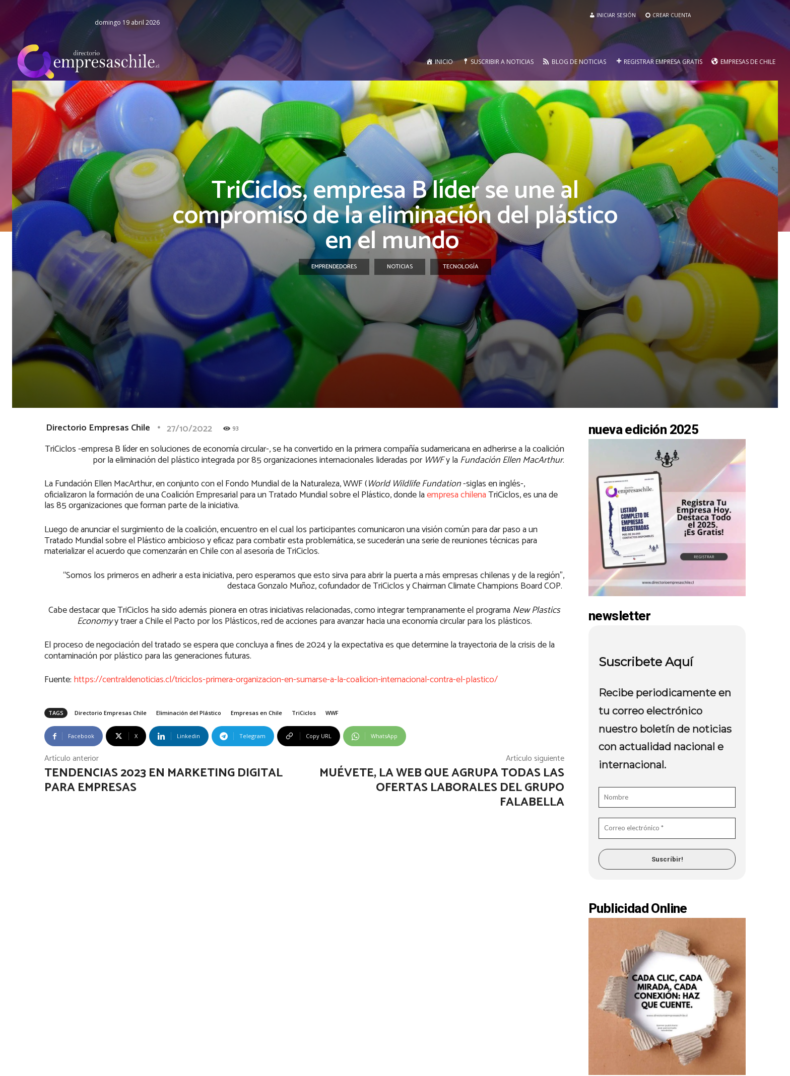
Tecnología (460, 267)
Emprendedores (334, 267)
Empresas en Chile (256, 712)
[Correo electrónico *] (667, 828)
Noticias (399, 267)
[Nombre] (667, 797)
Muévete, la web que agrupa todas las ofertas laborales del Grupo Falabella (441, 787)
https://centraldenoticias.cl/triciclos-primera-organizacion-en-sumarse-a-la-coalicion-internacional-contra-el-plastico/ (286, 679)
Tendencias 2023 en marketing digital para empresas (163, 780)
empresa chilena (456, 495)
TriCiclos (304, 712)
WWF (332, 712)
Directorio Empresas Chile (98, 428)
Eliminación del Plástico (188, 712)
